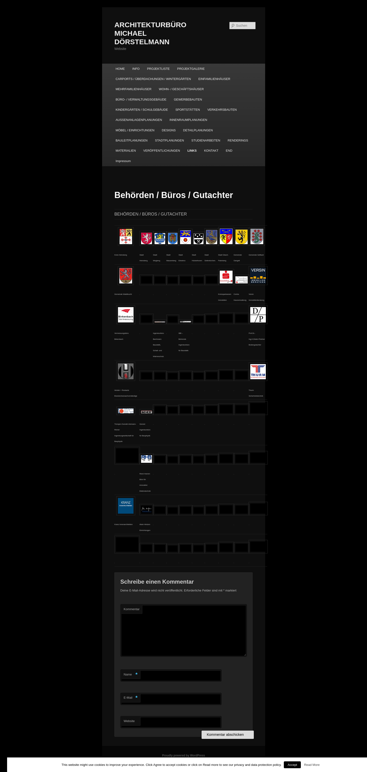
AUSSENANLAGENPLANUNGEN (139, 120)
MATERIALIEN (126, 150)
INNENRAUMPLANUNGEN (188, 120)
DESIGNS (169, 130)
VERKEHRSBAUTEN (222, 109)
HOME (120, 69)
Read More (312, 765)
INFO (136, 69)
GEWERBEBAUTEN (188, 99)
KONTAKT (211, 150)
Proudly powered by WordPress (183, 755)
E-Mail (131, 697)
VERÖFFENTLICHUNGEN (161, 150)
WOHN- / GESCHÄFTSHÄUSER (181, 89)
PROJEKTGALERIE (191, 69)
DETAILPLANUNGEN (198, 130)
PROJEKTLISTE (158, 69)
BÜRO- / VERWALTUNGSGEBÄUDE (141, 99)
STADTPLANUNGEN (169, 140)
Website (129, 721)
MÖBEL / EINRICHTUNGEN (135, 130)
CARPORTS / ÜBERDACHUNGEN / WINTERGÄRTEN (153, 79)
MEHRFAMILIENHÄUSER (133, 89)
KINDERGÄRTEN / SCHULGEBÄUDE (142, 109)
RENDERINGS (238, 140)
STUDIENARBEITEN (205, 140)
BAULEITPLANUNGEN (131, 140)
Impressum (123, 161)
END (229, 150)
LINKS (192, 150)
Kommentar (131, 609)
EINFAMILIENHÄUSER (214, 79)
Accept (292, 765)
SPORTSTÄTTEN (187, 109)
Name (131, 674)
